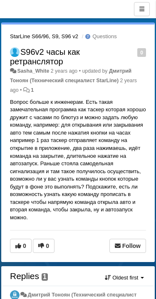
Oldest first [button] (124, 277)
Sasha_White (33, 71)
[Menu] (142, 9)
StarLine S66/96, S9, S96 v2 (44, 36)
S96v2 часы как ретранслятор (45, 56)
